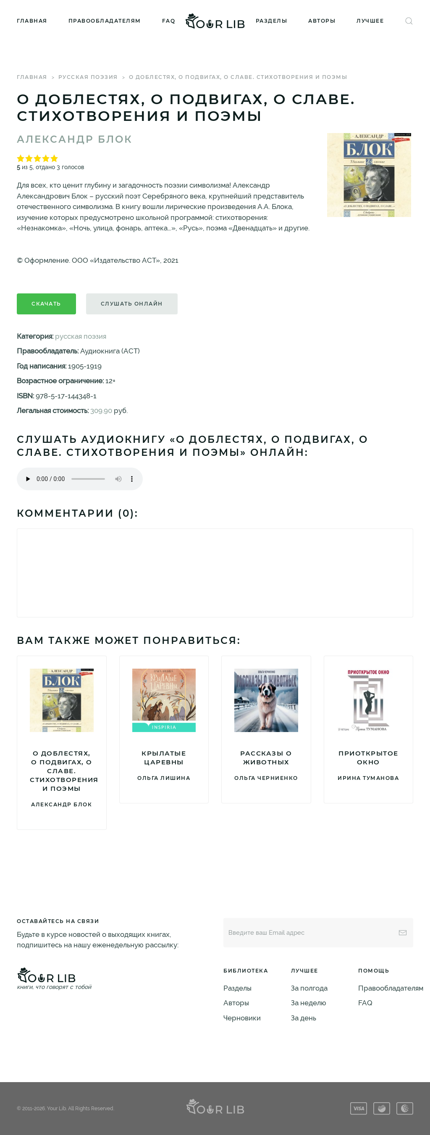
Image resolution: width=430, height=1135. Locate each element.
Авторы (322, 21)
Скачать (46, 304)
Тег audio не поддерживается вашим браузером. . (80, 479)
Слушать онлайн (132, 304)
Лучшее (370, 21)
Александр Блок (75, 139)
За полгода (309, 988)
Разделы (272, 21)
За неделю (308, 1003)
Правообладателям (104, 21)
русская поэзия (88, 77)
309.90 (101, 410)
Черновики (242, 1018)
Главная (32, 21)
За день (303, 1018)
